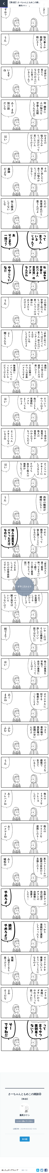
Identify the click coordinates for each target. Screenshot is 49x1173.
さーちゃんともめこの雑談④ (24, 1094)
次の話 (24, 1139)
